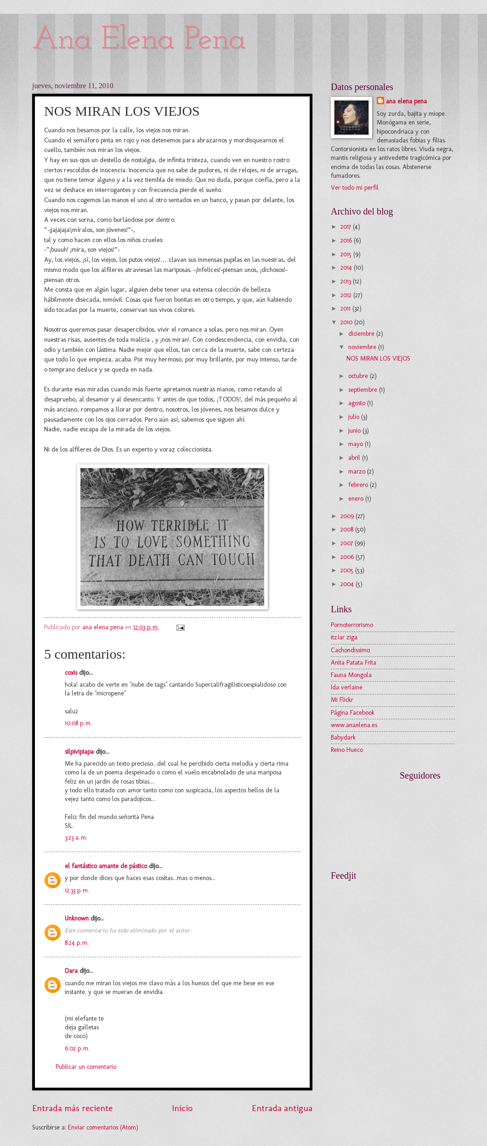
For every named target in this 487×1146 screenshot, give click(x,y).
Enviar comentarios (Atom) (103, 1127)
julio (354, 417)
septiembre (363, 390)
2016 (347, 240)
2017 (346, 227)
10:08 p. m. (78, 723)
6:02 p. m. (77, 1048)
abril (355, 458)
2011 (346, 308)
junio (355, 431)
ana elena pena (406, 101)
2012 (346, 295)
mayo (356, 444)
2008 (347, 529)
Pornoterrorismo (352, 625)
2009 (348, 516)
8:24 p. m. (77, 943)
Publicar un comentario (86, 1067)
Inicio (182, 1108)
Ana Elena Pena (139, 40)
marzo (357, 471)
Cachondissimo (350, 650)
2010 (347, 322)
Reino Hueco (347, 750)
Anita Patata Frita (353, 662)
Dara (72, 971)
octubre (359, 376)
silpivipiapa (79, 752)
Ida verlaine (346, 687)
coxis (71, 673)
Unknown (77, 918)
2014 (347, 267)
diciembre (362, 334)
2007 (347, 543)
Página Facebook (352, 713)
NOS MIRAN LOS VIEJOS (378, 358)
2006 (348, 557)
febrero (359, 485)
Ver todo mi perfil (355, 188)
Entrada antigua (282, 1108)
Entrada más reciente (72, 1108)
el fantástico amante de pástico (106, 866)
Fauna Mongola (351, 675)
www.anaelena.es (354, 725)
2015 (346, 254)
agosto (357, 403)
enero (356, 498)
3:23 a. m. (76, 837)
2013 (346, 281)
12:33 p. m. (77, 890)
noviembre (363, 347)
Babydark (343, 737)
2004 (348, 584)
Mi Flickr (342, 700)
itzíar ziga (344, 637)
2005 (347, 570)
